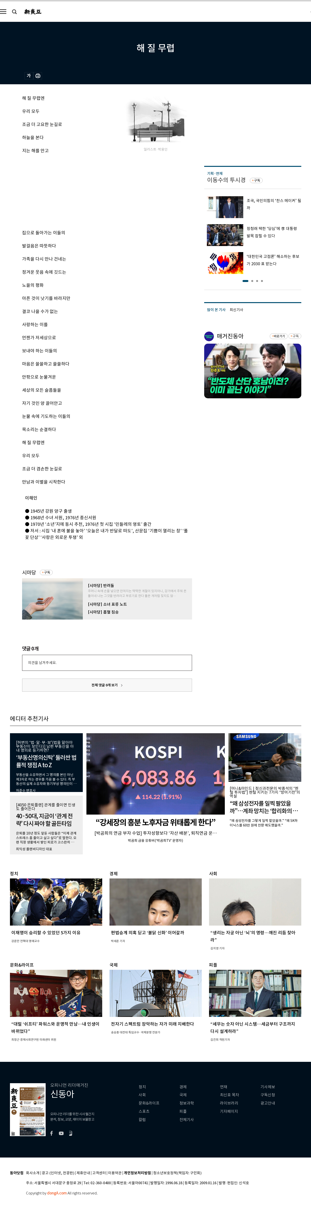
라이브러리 (229, 1103)
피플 (183, 1111)
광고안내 (268, 1103)
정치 (142, 1087)
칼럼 (142, 1119)
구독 (47, 572)
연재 (223, 1087)
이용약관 (115, 1173)
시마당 (29, 572)
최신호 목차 (229, 1095)
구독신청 (268, 1095)
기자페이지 (229, 1111)
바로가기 (279, 336)
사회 (142, 1095)
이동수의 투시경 (226, 180)
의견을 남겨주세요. (42, 662)
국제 (183, 1095)
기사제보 (268, 1087)
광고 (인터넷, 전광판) (58, 1173)
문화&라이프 (149, 1103)
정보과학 (186, 1103)
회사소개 (33, 1173)
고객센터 (99, 1173)
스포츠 (144, 1111)
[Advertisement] (95, 191)
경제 (183, 1087)
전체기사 (186, 1119)
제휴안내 (83, 1173)
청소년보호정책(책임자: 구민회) (177, 1173)
